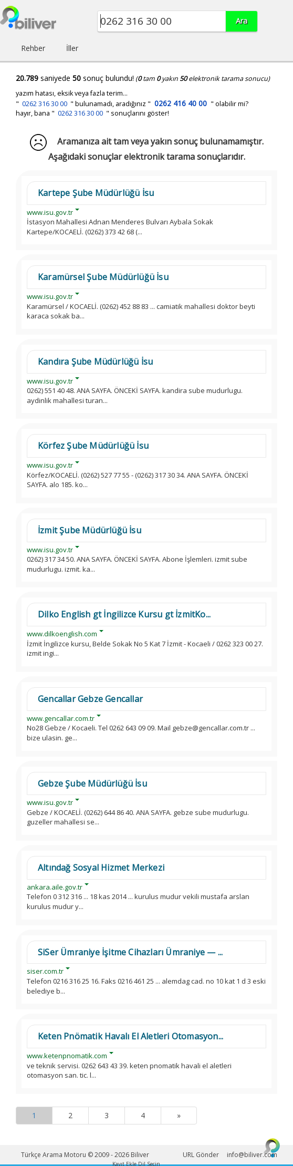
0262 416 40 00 (180, 103)
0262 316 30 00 (44, 103)
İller (72, 48)
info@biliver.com (252, 1154)
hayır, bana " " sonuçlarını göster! (92, 113)
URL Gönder (201, 1154)
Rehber (33, 48)
